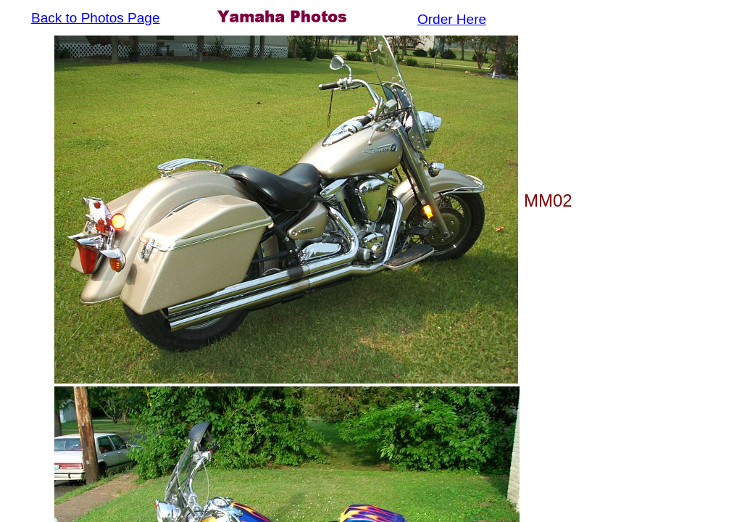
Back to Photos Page (95, 17)
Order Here (451, 19)
